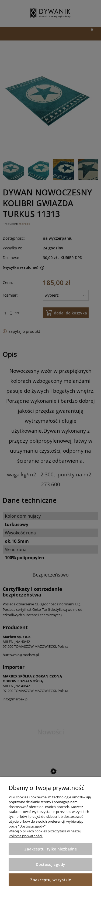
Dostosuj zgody (50, 864)
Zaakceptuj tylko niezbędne (50, 849)
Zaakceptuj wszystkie (50, 879)
